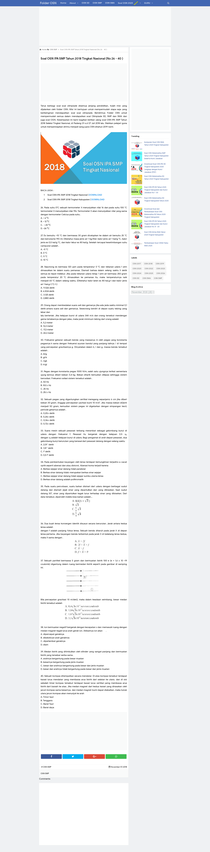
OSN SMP (158, 278)
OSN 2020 (137, 268)
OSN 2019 (160, 263)
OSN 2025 (149, 273)
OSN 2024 (137, 273)
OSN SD (136, 278)
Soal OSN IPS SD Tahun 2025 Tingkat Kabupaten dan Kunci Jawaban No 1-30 (155, 190)
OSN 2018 (148, 263)
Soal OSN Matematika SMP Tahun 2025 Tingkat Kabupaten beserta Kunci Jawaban (156, 156)
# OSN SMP (46, 767)
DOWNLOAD (95, 195)
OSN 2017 (137, 263)
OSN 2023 (160, 268)
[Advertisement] (105, 26)
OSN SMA (147, 278)
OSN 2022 (149, 268)
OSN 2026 (160, 273)
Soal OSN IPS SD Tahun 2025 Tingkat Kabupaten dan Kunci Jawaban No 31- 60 (155, 224)
